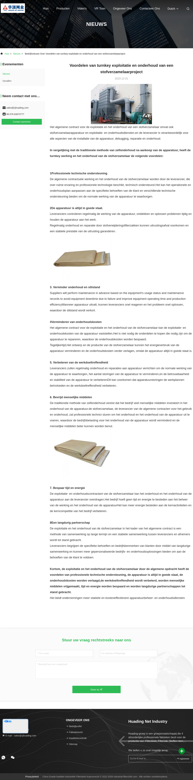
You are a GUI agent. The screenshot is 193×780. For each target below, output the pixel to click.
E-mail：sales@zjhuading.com (19, 735)
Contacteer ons (150, 8)
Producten (63, 8)
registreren (182, 758)
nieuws (17, 53)
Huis (46, 8)
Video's (82, 8)
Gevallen (7, 81)
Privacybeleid (32, 776)
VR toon (100, 8)
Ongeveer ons (122, 8)
